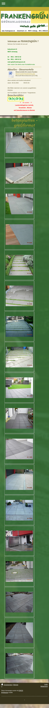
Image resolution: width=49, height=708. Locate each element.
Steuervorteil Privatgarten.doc (25, 74)
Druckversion (6, 685)
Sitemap (15, 685)
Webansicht (44, 686)
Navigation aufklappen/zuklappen (24, 3)
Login (46, 684)
